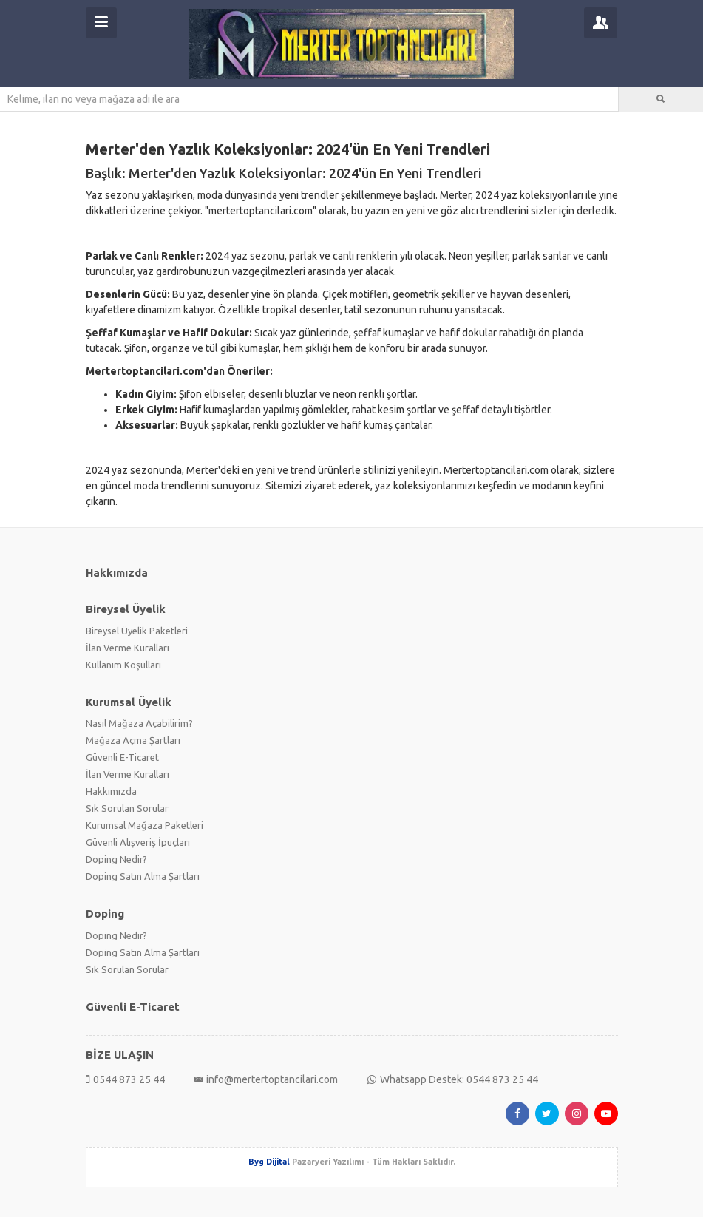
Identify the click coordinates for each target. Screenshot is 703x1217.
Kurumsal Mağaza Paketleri (144, 825)
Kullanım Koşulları (123, 665)
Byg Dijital (269, 1161)
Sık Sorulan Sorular (127, 808)
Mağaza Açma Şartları (133, 740)
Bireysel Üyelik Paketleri (137, 631)
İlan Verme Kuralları (127, 648)
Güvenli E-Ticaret (122, 757)
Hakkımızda (111, 791)
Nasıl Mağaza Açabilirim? (139, 723)
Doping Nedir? (116, 859)
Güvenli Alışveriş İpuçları (138, 842)
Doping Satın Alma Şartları (143, 876)
